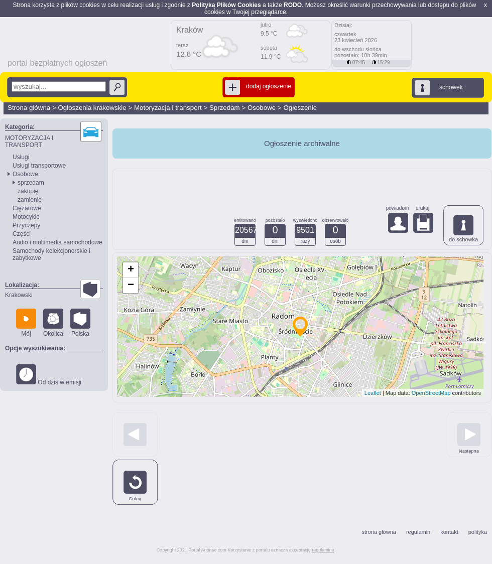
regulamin (418, 532)
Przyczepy (26, 225)
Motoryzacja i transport (168, 107)
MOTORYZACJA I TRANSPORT (29, 141)
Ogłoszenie (300, 107)
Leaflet (372, 393)
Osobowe (262, 107)
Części (22, 233)
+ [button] (131, 269)
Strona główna (29, 107)
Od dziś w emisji (48, 375)
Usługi (21, 157)
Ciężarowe (27, 208)
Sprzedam (224, 107)
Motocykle (26, 216)
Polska (80, 323)
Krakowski (19, 295)
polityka (477, 532)
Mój (26, 323)
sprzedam (31, 182)
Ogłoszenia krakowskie (92, 107)
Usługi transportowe (39, 165)
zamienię (30, 199)
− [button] (131, 285)
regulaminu (323, 549)
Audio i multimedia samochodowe (57, 242)
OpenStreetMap (431, 393)
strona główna (378, 532)
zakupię (28, 191)
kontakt (449, 532)
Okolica (53, 323)
